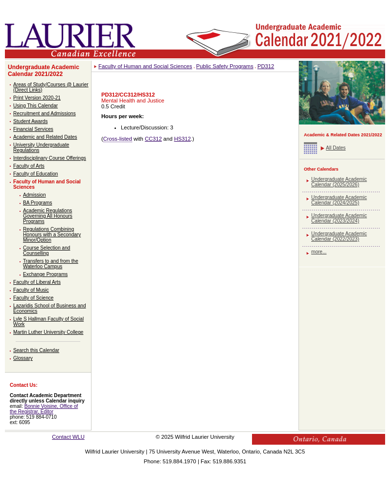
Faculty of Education (35, 173)
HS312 (182, 139)
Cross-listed (117, 139)
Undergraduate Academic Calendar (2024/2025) (339, 200)
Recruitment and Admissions (44, 113)
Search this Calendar (36, 350)
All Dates (335, 148)
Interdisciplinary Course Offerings (49, 158)
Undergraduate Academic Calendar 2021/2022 (43, 70)
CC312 (153, 139)
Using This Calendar (35, 105)
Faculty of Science (33, 298)
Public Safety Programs (224, 66)
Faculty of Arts (29, 166)
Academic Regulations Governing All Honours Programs (47, 216)
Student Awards (30, 121)
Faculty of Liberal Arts (37, 282)
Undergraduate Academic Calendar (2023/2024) (339, 218)
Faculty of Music (31, 290)
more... (318, 251)
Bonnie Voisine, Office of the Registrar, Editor (44, 408)
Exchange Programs (45, 274)
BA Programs (37, 202)
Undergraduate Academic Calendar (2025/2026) (339, 181)
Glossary (23, 358)
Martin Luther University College (48, 332)
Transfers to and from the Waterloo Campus (50, 263)
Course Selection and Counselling (46, 250)
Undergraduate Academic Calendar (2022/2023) (339, 236)
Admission (34, 195)
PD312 (265, 66)
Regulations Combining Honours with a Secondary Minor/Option (52, 235)
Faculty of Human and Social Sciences (145, 66)
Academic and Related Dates (45, 137)
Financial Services (33, 129)
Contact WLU (68, 437)
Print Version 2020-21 (37, 98)
